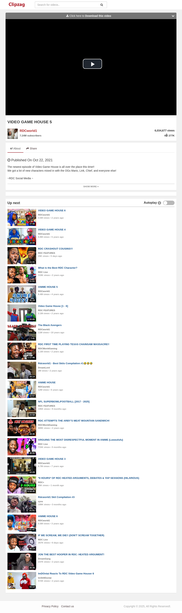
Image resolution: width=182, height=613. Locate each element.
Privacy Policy (50, 606)
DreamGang (44, 559)
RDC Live (43, 272)
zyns (40, 501)
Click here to (121, 16)
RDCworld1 (28, 131)
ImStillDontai (44, 578)
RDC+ (41, 482)
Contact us (67, 606)
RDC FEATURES (46, 253)
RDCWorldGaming (47, 348)
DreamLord (44, 368)
